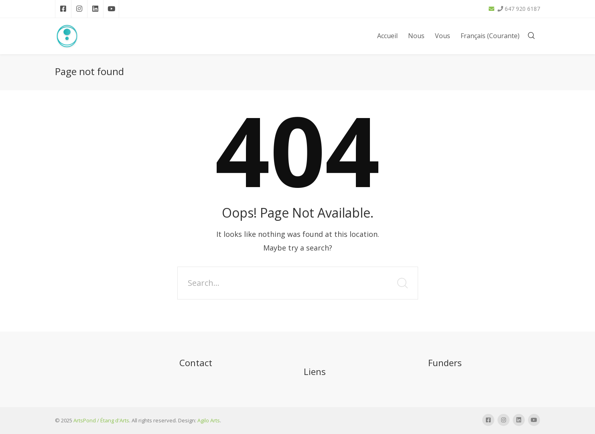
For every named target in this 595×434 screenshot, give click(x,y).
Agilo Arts (208, 420)
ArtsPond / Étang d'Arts (101, 420)
